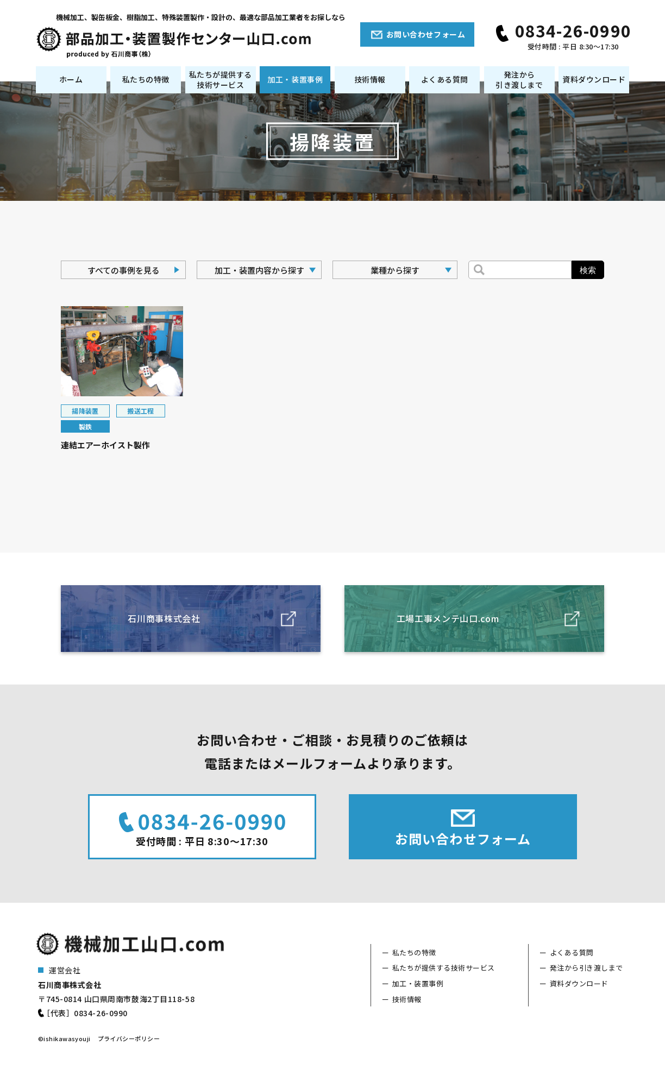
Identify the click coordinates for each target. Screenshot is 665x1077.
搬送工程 (140, 410)
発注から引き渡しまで (519, 80)
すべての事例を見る (123, 270)
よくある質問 (444, 79)
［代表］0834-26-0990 (85, 1013)
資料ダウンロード (593, 79)
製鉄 (85, 426)
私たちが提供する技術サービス (220, 80)
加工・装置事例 (295, 79)
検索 (588, 270)
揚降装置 (85, 410)
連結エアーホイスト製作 (105, 445)
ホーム (71, 79)
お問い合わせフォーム (426, 34)
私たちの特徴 (146, 79)
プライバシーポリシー (129, 1038)
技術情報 (370, 79)
